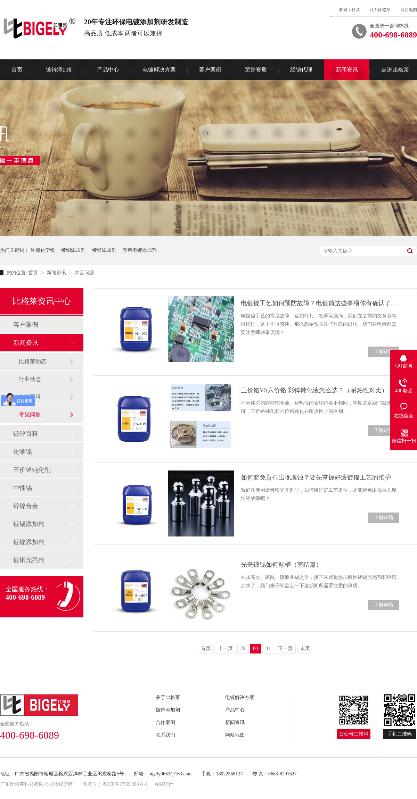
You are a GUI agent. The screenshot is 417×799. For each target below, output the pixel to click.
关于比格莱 (168, 697)
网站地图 (408, 9)
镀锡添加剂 (28, 524)
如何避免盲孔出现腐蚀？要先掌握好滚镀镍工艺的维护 (316, 477)
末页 (305, 648)
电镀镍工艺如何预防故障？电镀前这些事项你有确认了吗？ (320, 303)
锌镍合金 (25, 505)
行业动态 (30, 379)
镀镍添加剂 (28, 542)
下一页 (285, 648)
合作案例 (165, 722)
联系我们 (165, 735)
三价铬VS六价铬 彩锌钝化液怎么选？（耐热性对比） (314, 390)
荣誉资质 (256, 70)
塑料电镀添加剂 (140, 250)
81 (267, 648)
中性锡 (22, 487)
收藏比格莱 (349, 9)
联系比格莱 (380, 9)
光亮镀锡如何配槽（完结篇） (281, 564)
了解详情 (383, 351)
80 (255, 648)
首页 (33, 272)
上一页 (225, 648)
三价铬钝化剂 (32, 469)
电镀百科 (30, 397)
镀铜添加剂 (73, 250)
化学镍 (22, 451)
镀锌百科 (25, 433)
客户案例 (210, 70)
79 (242, 648)
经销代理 (301, 70)
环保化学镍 (43, 250)
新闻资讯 (347, 70)
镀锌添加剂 (60, 70)
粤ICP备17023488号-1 (125, 784)
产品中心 (108, 70)
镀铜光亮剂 (28, 560)
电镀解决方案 (159, 70)
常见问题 (84, 272)
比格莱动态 (33, 361)
